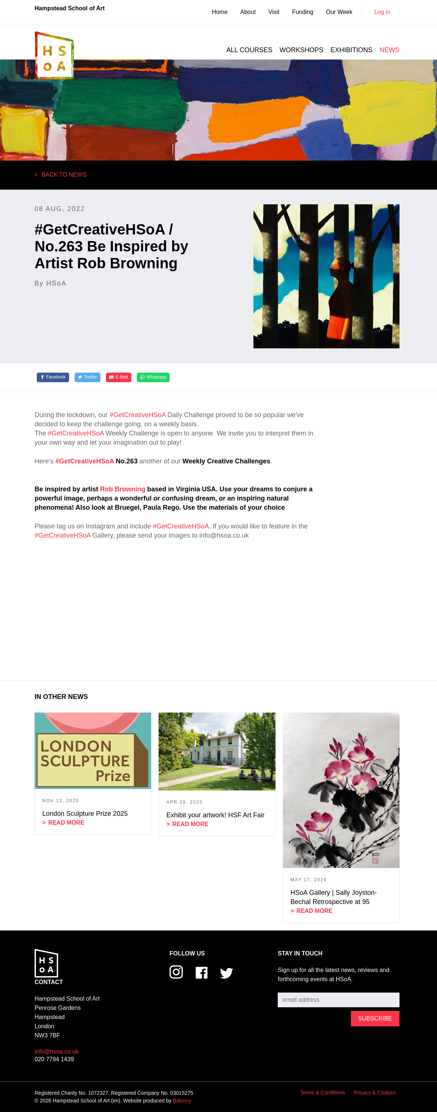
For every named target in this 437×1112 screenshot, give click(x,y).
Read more (66, 822)
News (389, 50)
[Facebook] (53, 377)
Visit (274, 12)
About (248, 12)
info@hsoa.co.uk (56, 1051)
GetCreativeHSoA (86, 461)
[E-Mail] (118, 377)
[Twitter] (87, 377)
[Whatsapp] (153, 377)
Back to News (64, 175)
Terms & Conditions (323, 1092)
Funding (302, 12)
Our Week (339, 12)
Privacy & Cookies (375, 1092)
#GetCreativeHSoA (138, 415)
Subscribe (291, 987)
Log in (382, 12)
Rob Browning (122, 489)
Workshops (301, 50)
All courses (249, 50)
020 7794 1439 (54, 1059)
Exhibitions (352, 50)
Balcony (182, 1101)
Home (220, 12)
